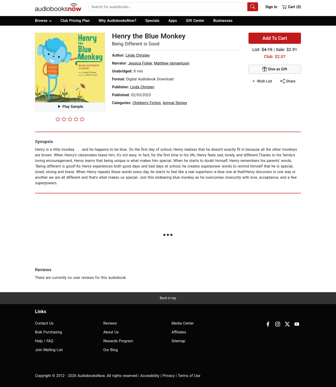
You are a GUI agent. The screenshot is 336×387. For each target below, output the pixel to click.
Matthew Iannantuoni (171, 63)
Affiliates (179, 332)
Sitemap (178, 341)
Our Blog (110, 350)
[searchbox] (168, 6)
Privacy (169, 375)
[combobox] (173, 6)
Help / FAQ (44, 341)
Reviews (110, 323)
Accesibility (149, 375)
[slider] (70, 119)
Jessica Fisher (140, 63)
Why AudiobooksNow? (117, 20)
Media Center (183, 323)
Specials (152, 20)
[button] (70, 68)
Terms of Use (189, 375)
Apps (172, 20)
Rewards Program (118, 341)
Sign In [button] (271, 7)
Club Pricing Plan (75, 20)
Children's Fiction (147, 103)
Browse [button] (43, 21)
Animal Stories (175, 103)
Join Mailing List (49, 350)
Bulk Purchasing (48, 332)
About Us (111, 332)
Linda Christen (138, 55)
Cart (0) (291, 6)
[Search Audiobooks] (252, 6)
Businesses (222, 20)
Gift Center (195, 20)
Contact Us (44, 323)
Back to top (168, 298)
